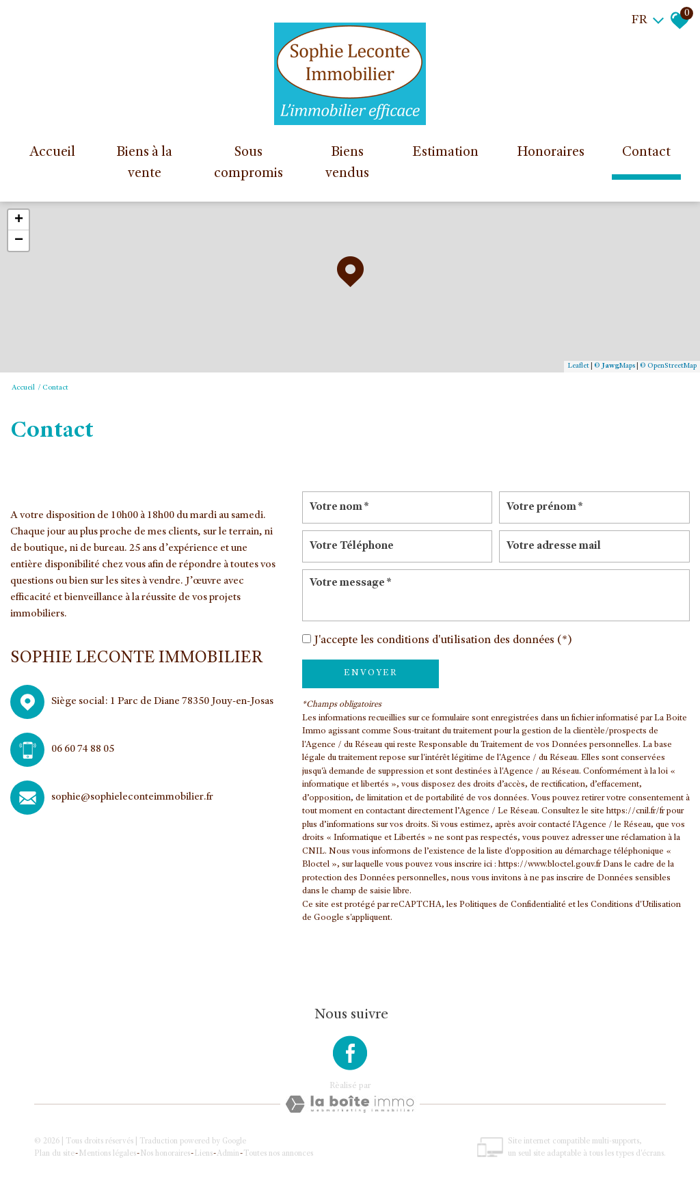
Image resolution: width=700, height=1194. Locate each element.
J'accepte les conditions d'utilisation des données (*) (443, 640)
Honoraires (550, 153)
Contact (646, 153)
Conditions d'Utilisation (636, 905)
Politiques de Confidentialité (512, 905)
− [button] (18, 240)
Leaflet (578, 366)
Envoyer (370, 673)
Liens (203, 1154)
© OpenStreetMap (668, 366)
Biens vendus (347, 164)
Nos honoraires (165, 1154)
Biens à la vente (144, 164)
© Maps (614, 366)
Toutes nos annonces (278, 1154)
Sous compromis (248, 164)
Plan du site (54, 1154)
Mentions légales (107, 1154)
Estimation (445, 153)
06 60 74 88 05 (82, 749)
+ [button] (18, 220)
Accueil (52, 153)
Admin (228, 1154)
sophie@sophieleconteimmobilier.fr (132, 797)
